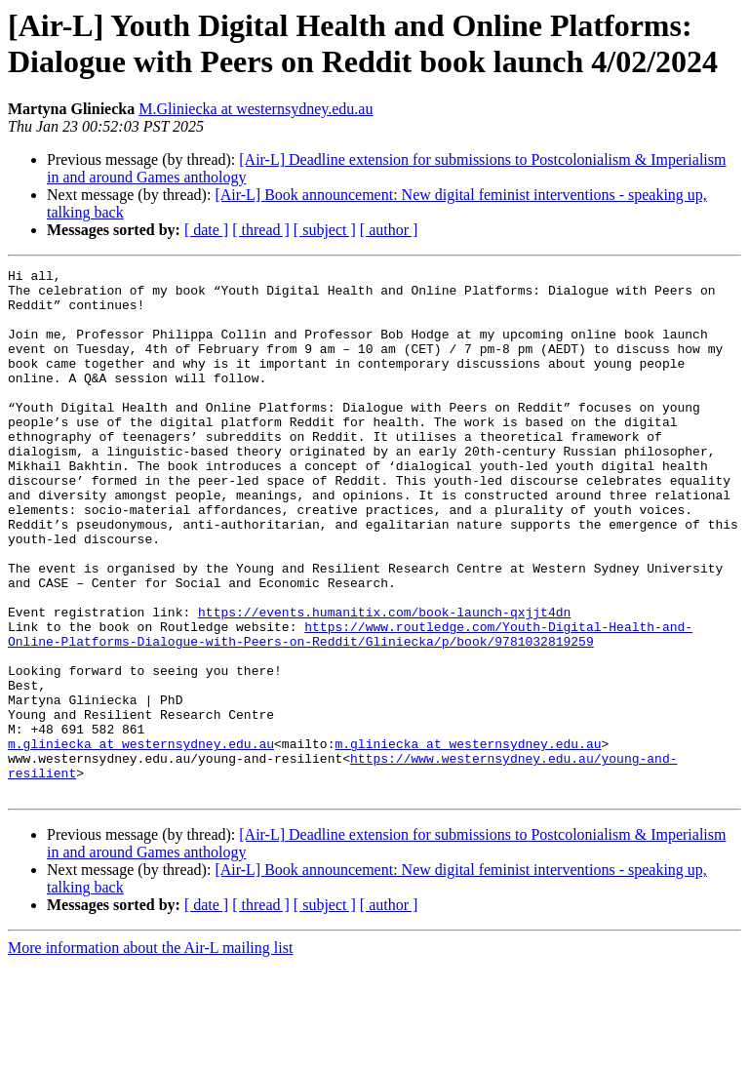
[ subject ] (325, 229)
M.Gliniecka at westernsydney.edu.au (255, 108)
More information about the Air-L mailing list (150, 1053)
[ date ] (206, 229)
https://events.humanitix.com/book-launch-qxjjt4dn (384, 682)
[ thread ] (261, 229)
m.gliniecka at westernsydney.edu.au (141, 840)
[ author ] (389, 229)
